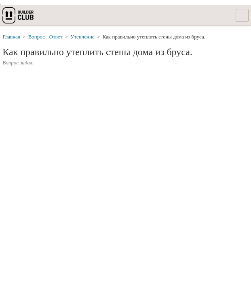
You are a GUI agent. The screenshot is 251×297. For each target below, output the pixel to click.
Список (242, 15)
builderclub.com (18, 15)
